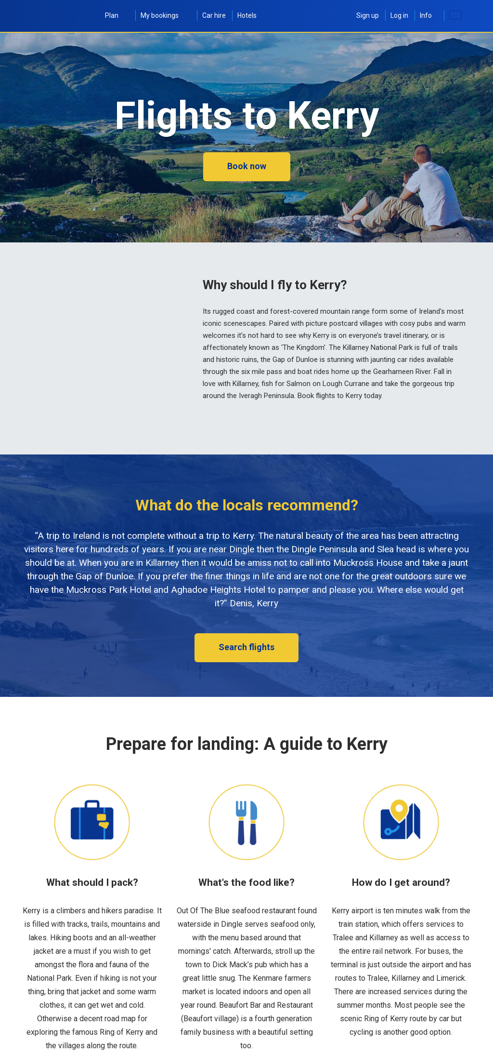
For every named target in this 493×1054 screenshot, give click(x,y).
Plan (117, 15)
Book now (246, 166)
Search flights (246, 647)
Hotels (247, 15)
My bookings (166, 15)
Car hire (214, 15)
